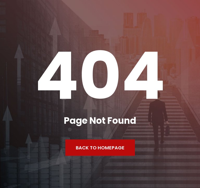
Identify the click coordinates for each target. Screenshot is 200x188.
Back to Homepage (100, 147)
